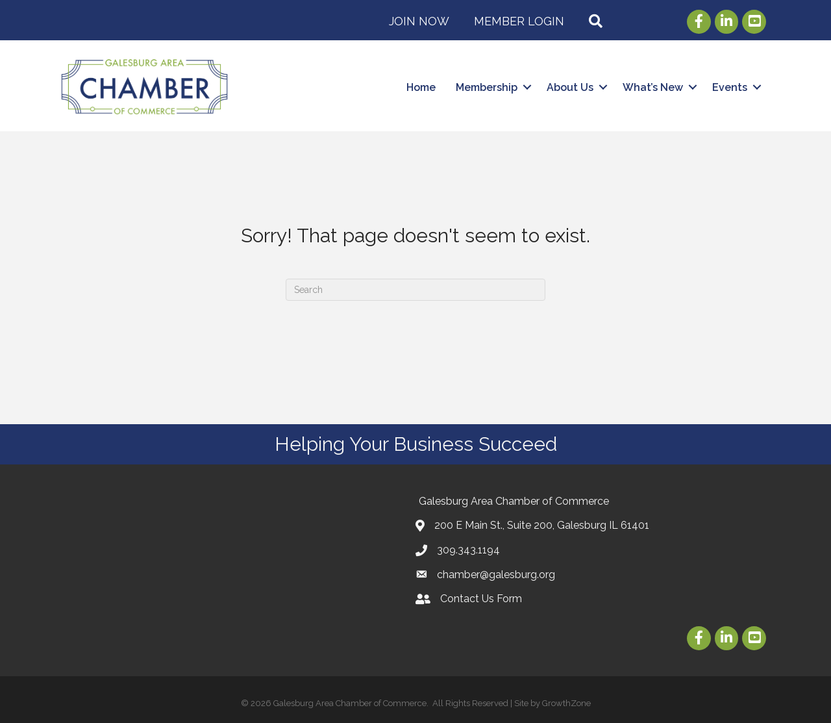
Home (421, 87)
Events (729, 87)
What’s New (653, 87)
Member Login (519, 21)
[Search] (415, 290)
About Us (570, 87)
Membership (486, 87)
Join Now (419, 21)
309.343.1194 (468, 550)
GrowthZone (566, 703)
